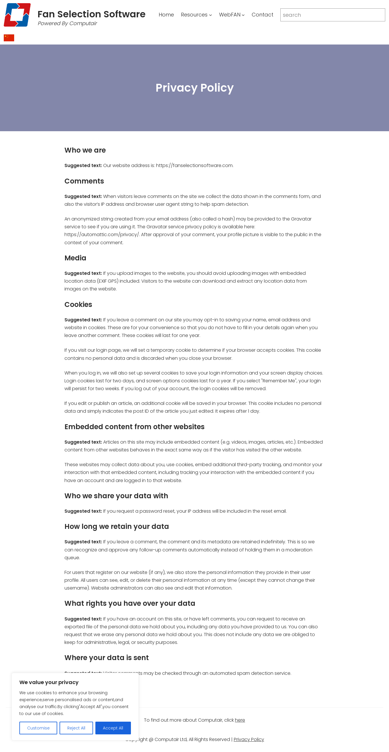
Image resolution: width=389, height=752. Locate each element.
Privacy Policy (249, 739)
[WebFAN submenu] (243, 14)
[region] (75, 706)
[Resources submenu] (210, 14)
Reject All (76, 728)
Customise (38, 728)
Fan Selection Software (92, 14)
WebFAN (229, 14)
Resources (194, 14)
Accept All (113, 728)
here (240, 720)
